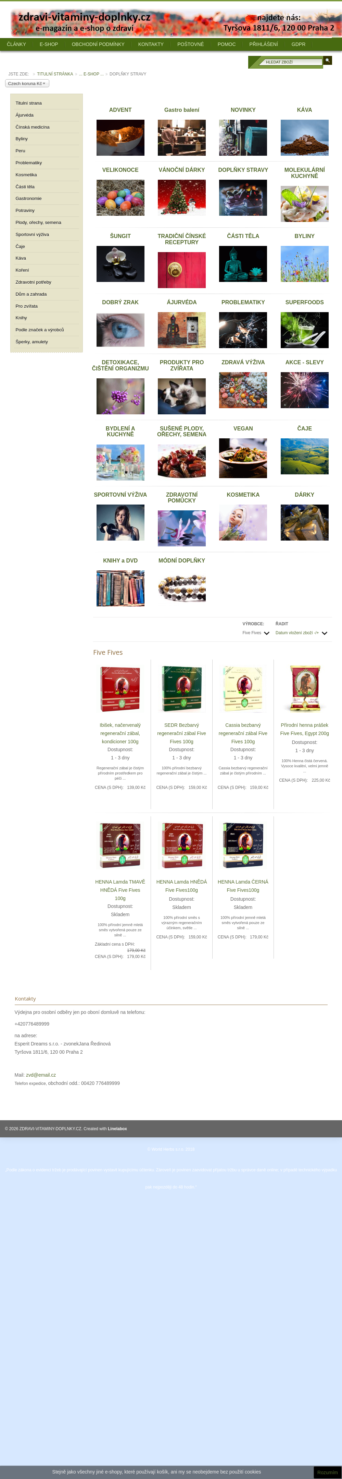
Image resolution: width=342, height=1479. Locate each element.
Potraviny (25, 210)
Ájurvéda (25, 115)
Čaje (20, 246)
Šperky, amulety (32, 341)
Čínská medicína (33, 127)
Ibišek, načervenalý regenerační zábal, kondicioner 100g (120, 733)
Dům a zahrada (31, 294)
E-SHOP (49, 44)
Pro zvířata (27, 306)
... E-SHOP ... (91, 74)
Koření (22, 270)
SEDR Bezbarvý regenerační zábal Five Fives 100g (181, 733)
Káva (21, 258)
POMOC (227, 44)
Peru (20, 150)
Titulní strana (29, 103)
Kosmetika (26, 174)
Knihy (21, 317)
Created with (105, 1128)
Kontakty (151, 44)
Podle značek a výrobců (40, 329)
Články (16, 44)
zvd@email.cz (41, 1075)
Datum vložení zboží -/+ (297, 632)
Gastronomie (29, 198)
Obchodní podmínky (98, 44)
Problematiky (29, 162)
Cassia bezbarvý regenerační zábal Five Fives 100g (243, 733)
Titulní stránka (55, 74)
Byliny (22, 138)
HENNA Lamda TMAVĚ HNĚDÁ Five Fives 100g (120, 890)
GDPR (298, 44)
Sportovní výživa (32, 234)
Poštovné (190, 44)
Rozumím (327, 1472)
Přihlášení (264, 44)
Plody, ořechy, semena (38, 222)
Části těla (25, 186)
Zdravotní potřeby (33, 282)
